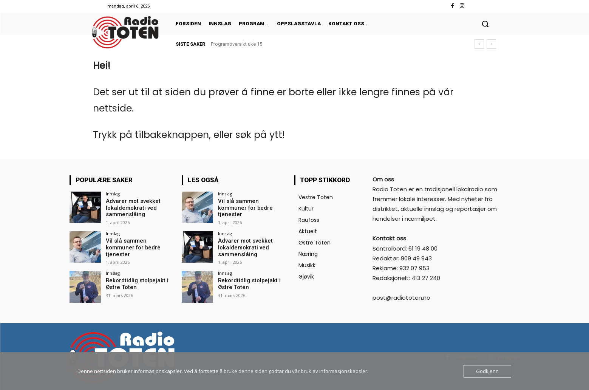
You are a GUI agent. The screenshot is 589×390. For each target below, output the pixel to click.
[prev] (479, 44)
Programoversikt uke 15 (236, 44)
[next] (491, 44)
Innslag (113, 194)
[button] (485, 24)
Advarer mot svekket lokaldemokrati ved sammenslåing (131, 207)
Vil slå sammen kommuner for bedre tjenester (139, 243)
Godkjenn (487, 371)
